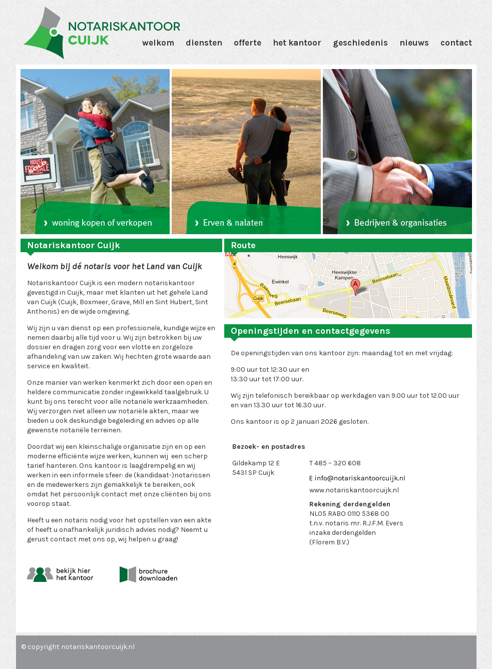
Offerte (247, 43)
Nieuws (414, 43)
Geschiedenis (360, 43)
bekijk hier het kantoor (60, 574)
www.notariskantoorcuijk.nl (354, 490)
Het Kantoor (297, 43)
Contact (456, 43)
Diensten (204, 43)
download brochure (148, 574)
